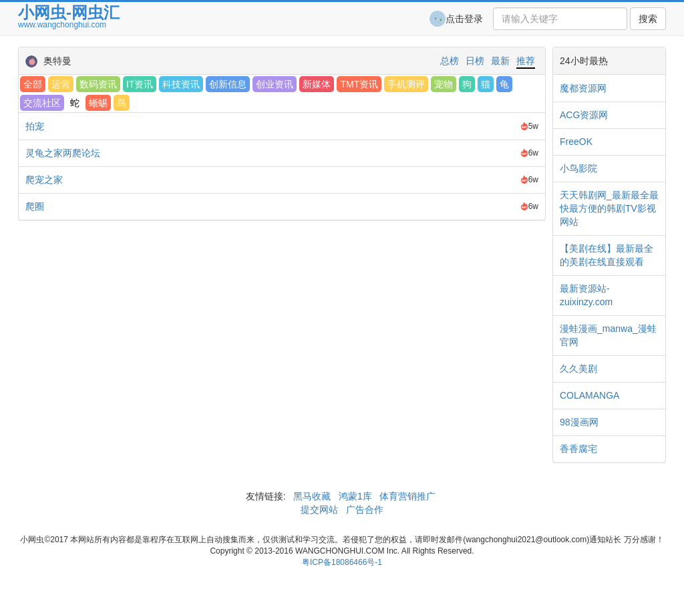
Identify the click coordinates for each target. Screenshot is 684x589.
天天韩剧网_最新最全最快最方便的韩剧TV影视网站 (609, 208)
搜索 (648, 18)
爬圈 (34, 206)
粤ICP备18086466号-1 (342, 562)
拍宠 (34, 126)
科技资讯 (181, 84)
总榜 (449, 60)
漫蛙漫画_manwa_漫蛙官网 (608, 335)
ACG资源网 (584, 115)
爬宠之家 (44, 179)
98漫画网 (579, 422)
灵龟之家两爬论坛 (62, 153)
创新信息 (227, 84)
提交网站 (321, 509)
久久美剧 (578, 368)
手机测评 (406, 84)
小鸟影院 (578, 168)
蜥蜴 (98, 102)
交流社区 (42, 102)
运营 (60, 84)
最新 (500, 60)
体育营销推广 (408, 496)
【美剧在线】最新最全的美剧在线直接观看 (606, 255)
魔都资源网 (583, 88)
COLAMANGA (589, 395)
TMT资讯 (359, 84)
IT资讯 (139, 84)
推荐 (525, 60)
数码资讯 (98, 84)
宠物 (443, 84)
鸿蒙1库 (355, 496)
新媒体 (317, 84)
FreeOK (576, 141)
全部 (32, 84)
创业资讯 (274, 84)
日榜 (475, 60)
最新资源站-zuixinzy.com (586, 295)
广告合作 (363, 509)
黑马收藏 (312, 496)
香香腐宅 (578, 448)
